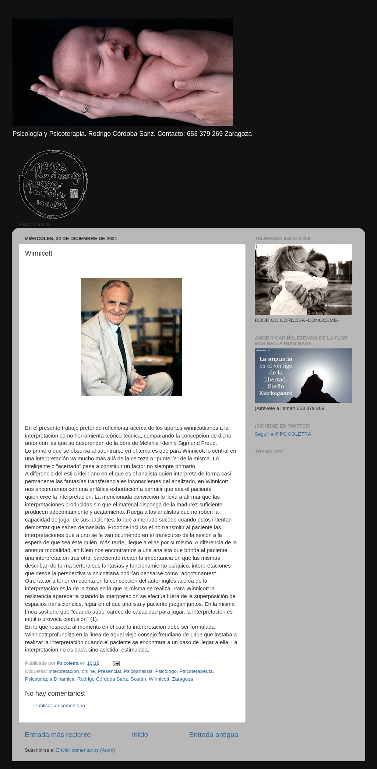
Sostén (138, 679)
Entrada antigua (213, 734)
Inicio (140, 734)
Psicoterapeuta (196, 671)
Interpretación (64, 671)
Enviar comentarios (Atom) (85, 750)
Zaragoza (182, 679)
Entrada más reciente (58, 734)
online (88, 671)
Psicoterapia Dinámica (49, 679)
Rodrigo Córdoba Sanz (102, 679)
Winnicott (159, 679)
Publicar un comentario (59, 705)
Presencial (109, 671)
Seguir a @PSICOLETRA (283, 434)
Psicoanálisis (138, 671)
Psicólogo (166, 671)
